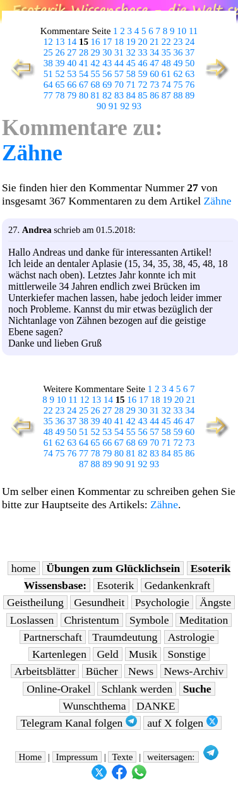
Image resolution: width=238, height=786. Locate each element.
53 (71, 74)
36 (178, 52)
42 (95, 63)
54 (83, 74)
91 (113, 106)
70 (119, 85)
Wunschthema (94, 706)
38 (48, 63)
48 (166, 63)
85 (142, 95)
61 (166, 74)
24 (189, 42)
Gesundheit (99, 602)
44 (119, 63)
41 (83, 63)
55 (95, 74)
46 (142, 63)
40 (71, 63)
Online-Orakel (59, 688)
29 (95, 52)
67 (83, 85)
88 (178, 95)
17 (107, 42)
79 (71, 95)
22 (166, 42)
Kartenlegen (59, 654)
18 (119, 42)
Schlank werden (136, 688)
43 (107, 63)
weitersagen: (171, 757)
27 (71, 52)
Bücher (102, 671)
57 (119, 74)
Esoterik (115, 585)
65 (60, 85)
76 (189, 85)
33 (142, 52)
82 (107, 95)
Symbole (149, 620)
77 (48, 95)
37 (189, 52)
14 (71, 42)
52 (60, 74)
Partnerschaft (52, 637)
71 (131, 85)
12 (48, 42)
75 (178, 85)
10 (181, 31)
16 (95, 42)
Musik (143, 654)
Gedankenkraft (178, 585)
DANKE (156, 706)
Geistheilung (35, 602)
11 (193, 31)
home (23, 568)
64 (48, 85)
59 (142, 74)
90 (101, 106)
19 (131, 42)
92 (124, 106)
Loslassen (32, 620)
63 (189, 74)
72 (142, 85)
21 (154, 42)
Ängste (215, 602)
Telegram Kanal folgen (78, 722)
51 (48, 74)
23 (178, 42)
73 (154, 85)
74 (166, 85)
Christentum (91, 620)
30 (107, 52)
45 (131, 63)
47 (154, 63)
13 (60, 42)
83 (119, 95)
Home (30, 757)
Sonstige (186, 654)
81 (95, 95)
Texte (122, 757)
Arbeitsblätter (45, 671)
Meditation (203, 620)
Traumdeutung (124, 637)
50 (189, 63)
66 (71, 85)
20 (142, 42)
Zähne (32, 153)
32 (131, 52)
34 (154, 52)
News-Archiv (194, 671)
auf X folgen (182, 722)
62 (178, 74)
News (140, 671)
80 (83, 95)
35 (166, 52)
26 (60, 52)
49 (178, 63)
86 (154, 95)
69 (107, 85)
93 (136, 106)
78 (60, 95)
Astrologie (191, 637)
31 (119, 52)
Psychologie (162, 602)
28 (83, 52)
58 (131, 74)
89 (189, 95)
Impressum (77, 757)
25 (48, 52)
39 (60, 63)
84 (131, 95)
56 (107, 74)
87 (166, 95)
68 (95, 85)
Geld (107, 654)
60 (154, 74)
